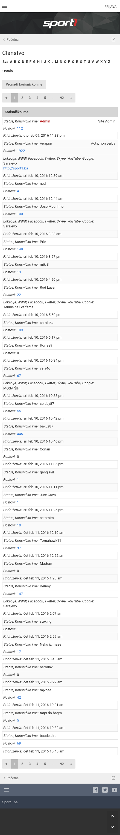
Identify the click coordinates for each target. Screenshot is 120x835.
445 (20, 434)
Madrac (46, 563)
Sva (5, 62)
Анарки (46, 143)
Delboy (45, 586)
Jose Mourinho (52, 206)
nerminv (46, 667)
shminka (46, 323)
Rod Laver (47, 287)
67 (19, 376)
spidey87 (47, 404)
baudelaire (48, 736)
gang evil (47, 472)
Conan (45, 449)
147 (20, 594)
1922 (21, 151)
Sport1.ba (10, 802)
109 (20, 330)
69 (19, 743)
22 (19, 295)
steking (45, 621)
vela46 (45, 368)
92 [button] (62, 98)
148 (20, 249)
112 (20, 128)
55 (19, 411)
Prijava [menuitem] (110, 6)
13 (19, 272)
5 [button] (45, 98)
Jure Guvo (48, 495)
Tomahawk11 (50, 540)
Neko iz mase (50, 644)
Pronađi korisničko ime (24, 84)
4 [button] (37, 98)
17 (19, 652)
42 (19, 697)
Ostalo (7, 71)
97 (19, 548)
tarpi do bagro (51, 713)
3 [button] (30, 98)
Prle (43, 242)
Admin (45, 121)
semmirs (47, 518)
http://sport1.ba (15, 168)
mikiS (44, 264)
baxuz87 (46, 426)
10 (19, 525)
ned (43, 183)
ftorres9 (46, 345)
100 (20, 214)
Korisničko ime (16, 112)
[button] (6, 97)
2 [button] (22, 98)
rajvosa (45, 690)
